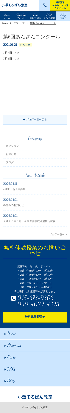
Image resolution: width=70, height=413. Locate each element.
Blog (9, 380)
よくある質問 (49, 15)
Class (10, 357)
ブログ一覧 (19, 23)
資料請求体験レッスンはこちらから (60, 5)
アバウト (21, 15)
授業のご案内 (35, 15)
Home (5, 23)
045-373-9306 (35, 297)
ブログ (63, 15)
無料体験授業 (35, 316)
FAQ (9, 369)
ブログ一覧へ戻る (35, 120)
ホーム (7, 15)
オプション (12, 150)
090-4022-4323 (38, 304)
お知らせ (11, 159)
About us (12, 345)
